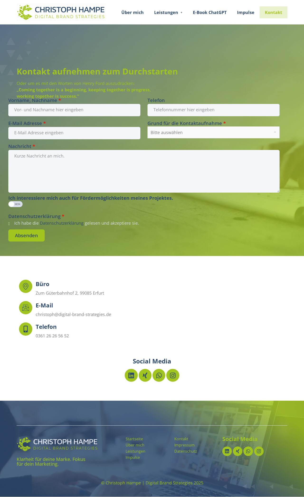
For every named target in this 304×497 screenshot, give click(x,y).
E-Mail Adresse (27, 123)
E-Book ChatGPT (210, 12)
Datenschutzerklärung (36, 216)
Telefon (156, 100)
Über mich (132, 12)
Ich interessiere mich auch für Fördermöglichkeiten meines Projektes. (90, 198)
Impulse (245, 12)
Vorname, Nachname (34, 100)
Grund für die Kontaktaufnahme (186, 123)
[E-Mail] (25, 307)
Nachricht (21, 146)
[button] (168, 12)
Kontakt (273, 12)
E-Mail (44, 305)
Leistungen (168, 12)
